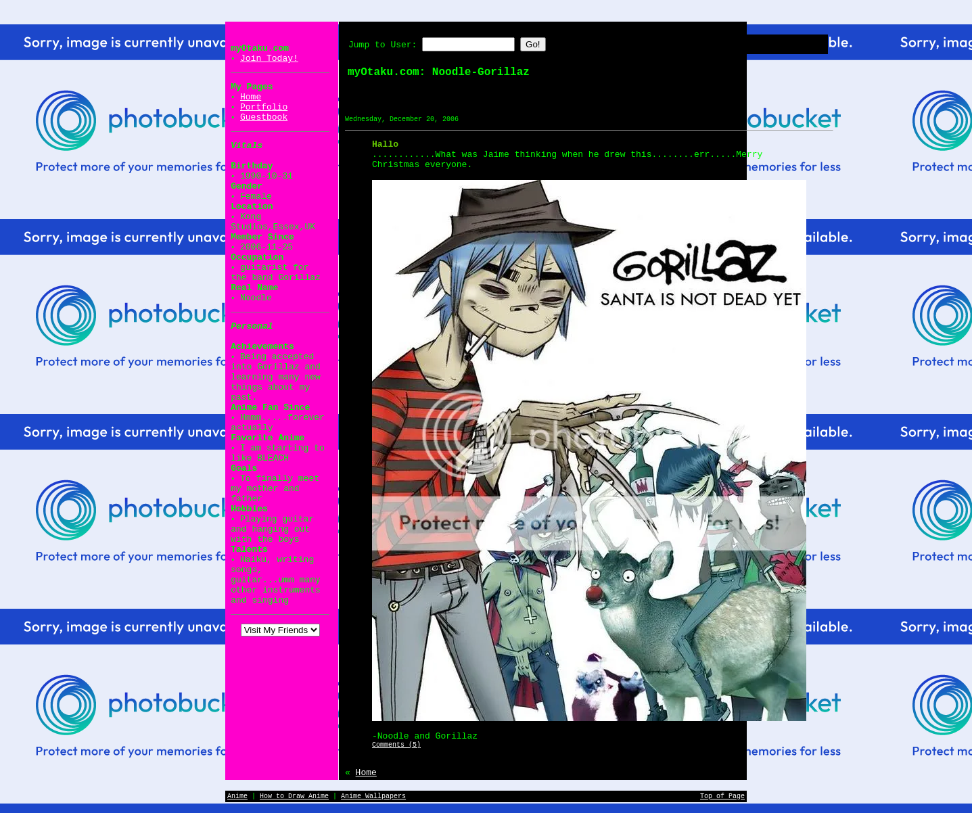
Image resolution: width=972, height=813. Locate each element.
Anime (237, 796)
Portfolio (263, 107)
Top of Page (722, 796)
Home (250, 97)
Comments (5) (396, 745)
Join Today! (269, 58)
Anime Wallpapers (373, 796)
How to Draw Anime (294, 796)
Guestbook (263, 117)
